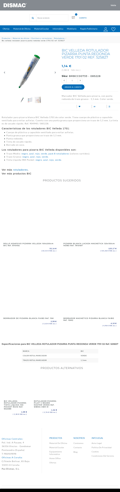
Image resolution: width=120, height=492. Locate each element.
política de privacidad (102, 447)
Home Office (55, 458)
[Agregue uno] (80, 80)
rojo (37, 153)
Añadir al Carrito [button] (73, 87)
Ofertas (52, 462)
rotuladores (20, 169)
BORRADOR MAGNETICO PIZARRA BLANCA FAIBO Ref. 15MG (88, 319)
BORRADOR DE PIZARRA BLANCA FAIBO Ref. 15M (28, 318)
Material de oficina (21, 38)
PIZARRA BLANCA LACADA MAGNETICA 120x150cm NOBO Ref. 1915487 (89, 245)
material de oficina (58, 443)
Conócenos (79, 443)
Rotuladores (59, 38)
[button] (4, 72)
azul (31, 153)
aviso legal (97, 443)
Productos (6, 38)
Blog (76, 452)
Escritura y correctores (42, 38)
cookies (95, 451)
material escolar (56, 447)
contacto (78, 447)
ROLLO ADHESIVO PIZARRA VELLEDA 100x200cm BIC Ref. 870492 (28, 245)
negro (25, 153)
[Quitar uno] (64, 80)
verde (44, 153)
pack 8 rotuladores (58, 153)
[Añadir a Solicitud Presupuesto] (108, 106)
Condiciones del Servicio (103, 456)
